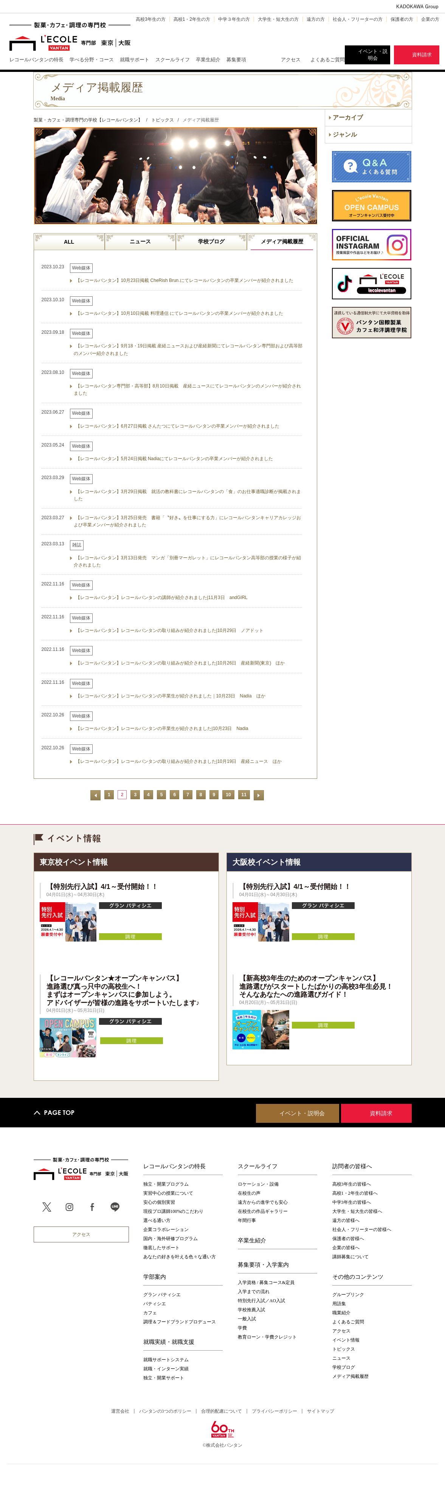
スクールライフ (258, 1166)
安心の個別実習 (159, 1202)
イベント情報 (346, 1340)
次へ (259, 795)
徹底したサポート (161, 1247)
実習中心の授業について (168, 1193)
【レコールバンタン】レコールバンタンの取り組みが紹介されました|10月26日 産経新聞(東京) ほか (180, 663)
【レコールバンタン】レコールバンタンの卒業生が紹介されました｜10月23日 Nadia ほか (170, 696)
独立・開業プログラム (166, 1184)
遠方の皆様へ (346, 1220)
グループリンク (348, 1294)
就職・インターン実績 (166, 1368)
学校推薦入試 (251, 1309)
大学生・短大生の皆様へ (357, 1211)
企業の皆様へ (346, 1247)
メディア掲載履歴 (282, 241)
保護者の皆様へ (348, 1238)
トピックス (343, 1349)
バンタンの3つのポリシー (165, 1411)
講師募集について (350, 1256)
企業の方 (430, 19)
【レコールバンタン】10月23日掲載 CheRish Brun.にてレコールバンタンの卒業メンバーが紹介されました (184, 280)
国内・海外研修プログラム (170, 1238)
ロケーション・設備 (258, 1184)
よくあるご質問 (327, 59)
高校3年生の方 (151, 19)
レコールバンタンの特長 (174, 1166)
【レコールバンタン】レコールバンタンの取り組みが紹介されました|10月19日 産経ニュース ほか (179, 761)
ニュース (140, 241)
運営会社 (120, 1411)
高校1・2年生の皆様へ (355, 1193)
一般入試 (247, 1318)
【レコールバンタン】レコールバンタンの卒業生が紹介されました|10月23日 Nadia (162, 728)
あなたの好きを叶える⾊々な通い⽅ (179, 1256)
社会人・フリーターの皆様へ (361, 1229)
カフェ (150, 1312)
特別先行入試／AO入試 (261, 1300)
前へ (95, 795)
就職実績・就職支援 (168, 1341)
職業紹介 (341, 1312)
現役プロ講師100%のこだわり (173, 1211)
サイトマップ (320, 1411)
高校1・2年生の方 (192, 19)
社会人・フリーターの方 (358, 19)
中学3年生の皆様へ (351, 1202)
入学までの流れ (254, 1291)
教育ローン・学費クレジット (267, 1337)
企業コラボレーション (166, 1229)
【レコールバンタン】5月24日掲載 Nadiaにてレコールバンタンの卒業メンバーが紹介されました (174, 458)
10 (228, 794)
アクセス (291, 59)
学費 (242, 1328)
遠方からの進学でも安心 (263, 1202)
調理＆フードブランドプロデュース (179, 1322)
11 (244, 794)
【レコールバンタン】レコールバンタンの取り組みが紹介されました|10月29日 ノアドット (170, 630)
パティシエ (154, 1303)
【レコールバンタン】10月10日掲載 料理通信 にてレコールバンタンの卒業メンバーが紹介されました (179, 313)
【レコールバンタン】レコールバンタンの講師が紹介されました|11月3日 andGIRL (162, 597)
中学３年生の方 (234, 19)
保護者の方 (402, 19)
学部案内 (154, 1276)
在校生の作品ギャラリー (263, 1211)
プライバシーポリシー (274, 1411)
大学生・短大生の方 (278, 19)
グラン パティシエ (162, 1294)
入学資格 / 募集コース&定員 (266, 1282)
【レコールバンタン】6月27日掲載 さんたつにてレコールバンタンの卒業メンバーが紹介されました (177, 426)
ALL (69, 242)
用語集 (339, 1303)
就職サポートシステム (166, 1359)
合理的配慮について (221, 1411)
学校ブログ (211, 241)
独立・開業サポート (163, 1378)
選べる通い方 (157, 1220)
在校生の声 (249, 1193)
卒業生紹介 (252, 1240)
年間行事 (247, 1220)
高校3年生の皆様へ (351, 1184)
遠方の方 (316, 19)
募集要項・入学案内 (263, 1264)
